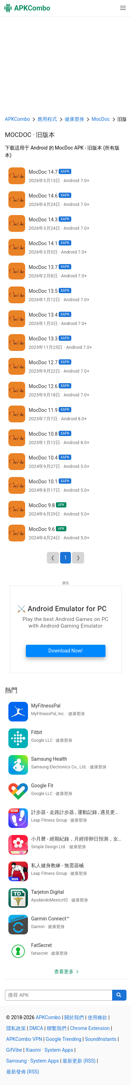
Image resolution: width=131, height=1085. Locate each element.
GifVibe (14, 1050)
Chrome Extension (90, 1028)
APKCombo (17, 119)
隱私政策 (16, 1028)
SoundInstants (100, 1039)
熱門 (11, 690)
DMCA (36, 1028)
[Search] (119, 995)
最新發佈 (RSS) (22, 1071)
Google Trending (63, 1039)
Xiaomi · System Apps (49, 1050)
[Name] (58, 995)
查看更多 (64, 971)
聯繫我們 (56, 1028)
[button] (108, 8)
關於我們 (74, 1017)
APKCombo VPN (24, 1039)
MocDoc (18, 134)
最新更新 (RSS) (79, 1061)
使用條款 (97, 1017)
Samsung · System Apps (32, 1061)
